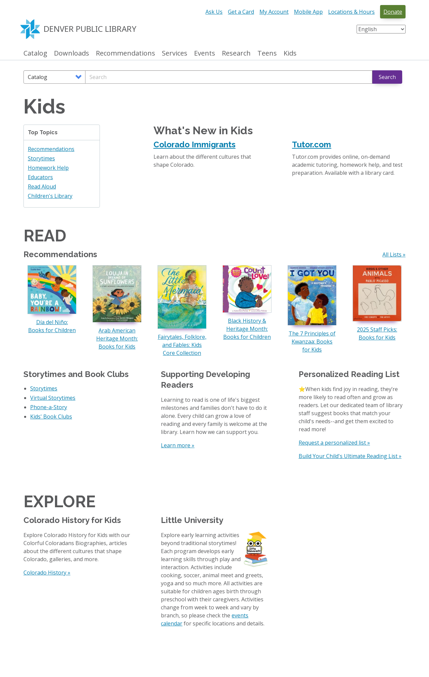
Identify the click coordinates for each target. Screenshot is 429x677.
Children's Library (50, 196)
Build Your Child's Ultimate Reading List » (350, 456)
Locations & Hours (351, 11)
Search (387, 77)
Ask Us (214, 11)
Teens (267, 53)
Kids (290, 53)
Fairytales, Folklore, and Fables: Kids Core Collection (182, 345)
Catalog (35, 53)
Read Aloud (42, 186)
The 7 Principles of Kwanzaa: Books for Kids (312, 341)
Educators (40, 177)
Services (174, 53)
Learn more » (177, 445)
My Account (274, 11)
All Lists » (394, 254)
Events (204, 53)
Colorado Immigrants (195, 144)
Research (236, 53)
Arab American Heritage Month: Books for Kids (117, 338)
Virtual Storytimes (52, 397)
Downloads (71, 53)
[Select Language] (381, 29)
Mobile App (308, 11)
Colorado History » (46, 572)
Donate (392, 11)
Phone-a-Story (48, 407)
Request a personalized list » (334, 442)
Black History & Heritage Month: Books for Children (247, 329)
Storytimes (41, 158)
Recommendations (125, 53)
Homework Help (48, 167)
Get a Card (241, 11)
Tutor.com (311, 144)
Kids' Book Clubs (51, 416)
